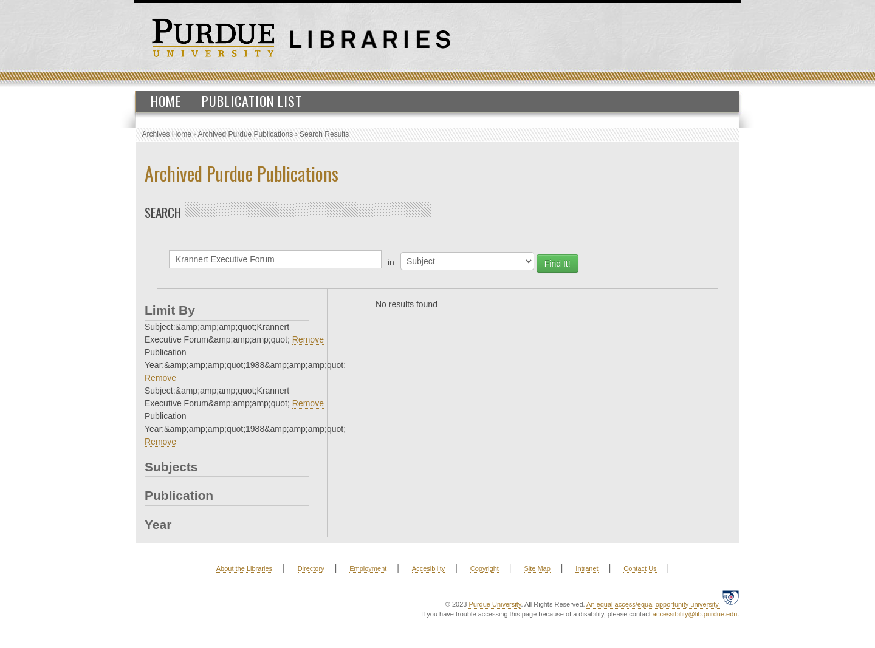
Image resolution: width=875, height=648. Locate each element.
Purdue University (494, 604)
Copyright (484, 568)
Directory (311, 568)
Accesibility (428, 568)
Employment (367, 568)
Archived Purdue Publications (245, 134)
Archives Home (166, 134)
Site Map (537, 568)
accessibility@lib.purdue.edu (695, 614)
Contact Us (639, 568)
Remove (308, 339)
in (391, 262)
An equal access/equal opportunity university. (653, 604)
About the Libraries (244, 568)
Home (166, 101)
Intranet (586, 568)
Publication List (252, 101)
